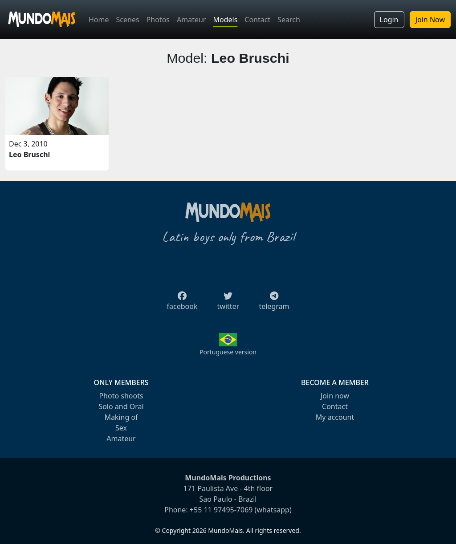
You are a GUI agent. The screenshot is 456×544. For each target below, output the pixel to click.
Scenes (127, 19)
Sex (121, 428)
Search (288, 19)
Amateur (191, 19)
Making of (121, 417)
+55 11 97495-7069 (221, 510)
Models (225, 19)
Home (99, 19)
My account (335, 417)
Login (389, 19)
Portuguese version (228, 352)
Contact (257, 19)
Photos (158, 19)
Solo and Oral (120, 406)
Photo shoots (121, 396)
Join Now (430, 19)
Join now (335, 396)
